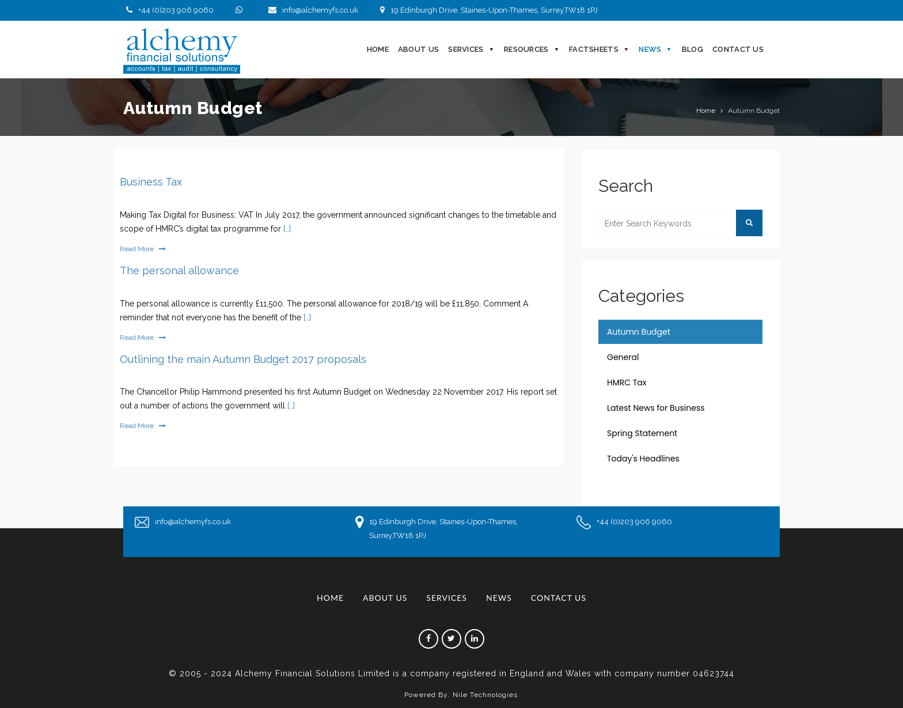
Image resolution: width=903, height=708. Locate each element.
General (623, 357)
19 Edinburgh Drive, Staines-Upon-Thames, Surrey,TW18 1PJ (487, 10)
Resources (526, 49)
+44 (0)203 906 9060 (168, 10)
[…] (286, 228)
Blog (692, 49)
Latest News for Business (656, 408)
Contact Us (738, 49)
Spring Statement (642, 433)
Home (378, 49)
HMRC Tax (627, 382)
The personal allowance (179, 270)
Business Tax (151, 182)
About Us (418, 49)
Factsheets (594, 49)
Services (465, 49)
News (650, 49)
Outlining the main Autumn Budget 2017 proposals (243, 359)
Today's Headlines (643, 458)
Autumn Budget (638, 332)
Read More (143, 249)
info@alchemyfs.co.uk (311, 10)
